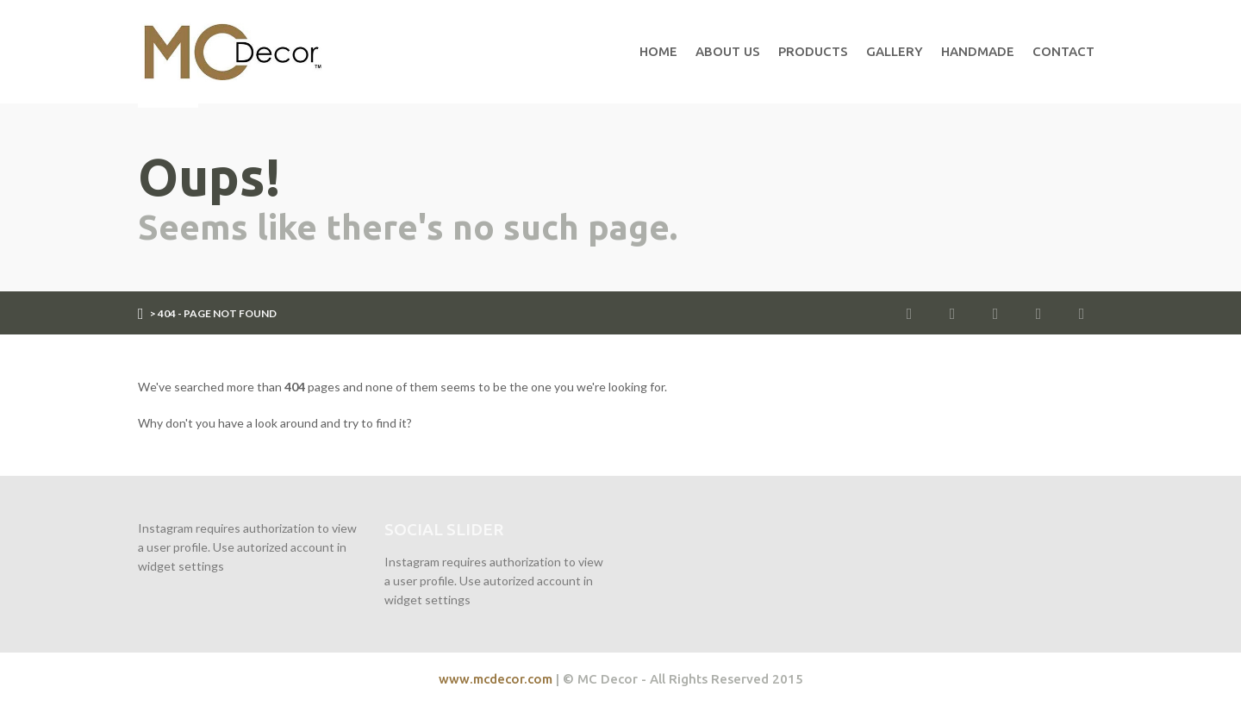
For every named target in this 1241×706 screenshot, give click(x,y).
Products (813, 51)
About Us (727, 51)
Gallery (894, 51)
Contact (1063, 51)
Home (658, 51)
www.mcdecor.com (495, 679)
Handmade (977, 51)
